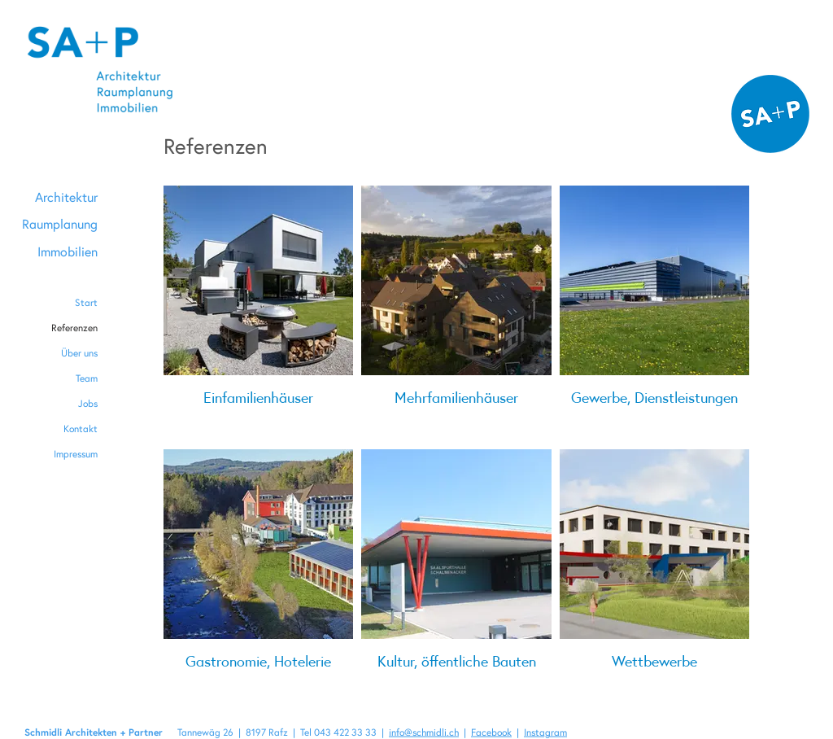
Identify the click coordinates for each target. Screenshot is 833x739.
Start (86, 302)
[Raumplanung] (59, 224)
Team (87, 378)
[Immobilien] (60, 252)
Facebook (491, 732)
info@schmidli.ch (424, 732)
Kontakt (80, 428)
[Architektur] (60, 197)
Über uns (79, 353)
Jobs (88, 403)
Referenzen (74, 327)
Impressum (76, 454)
